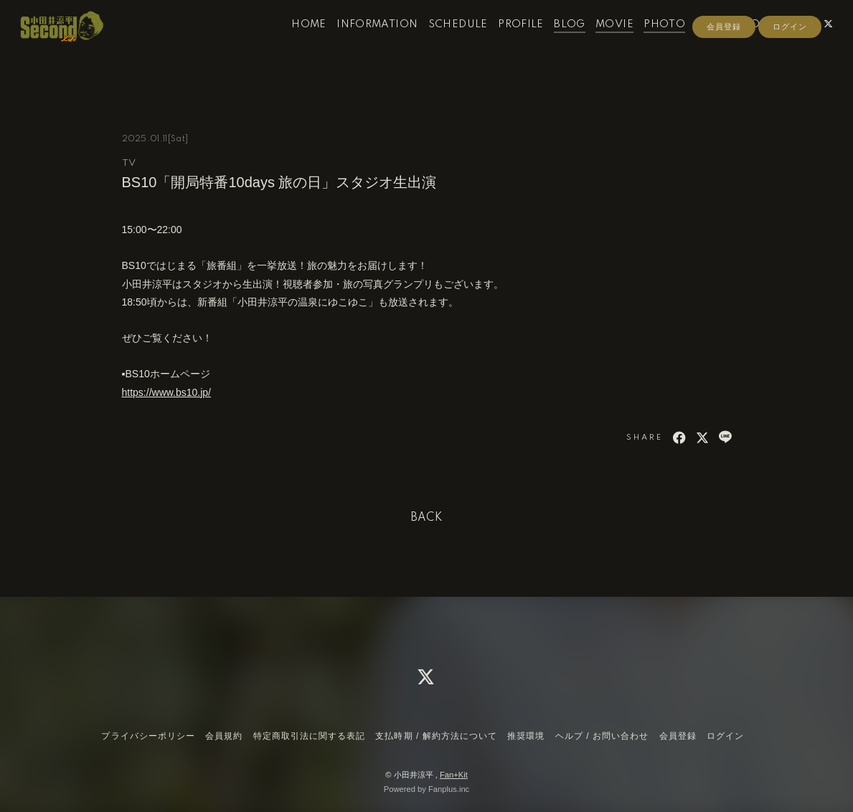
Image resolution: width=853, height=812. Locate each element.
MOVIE (601, 42)
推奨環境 (526, 736)
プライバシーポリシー (147, 736)
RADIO (700, 42)
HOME (295, 42)
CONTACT (756, 42)
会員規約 (223, 736)
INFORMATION (363, 42)
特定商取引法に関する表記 (309, 736)
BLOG (556, 42)
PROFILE (507, 42)
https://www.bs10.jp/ (167, 392)
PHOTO (650, 42)
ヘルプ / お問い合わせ (602, 736)
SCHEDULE (444, 42)
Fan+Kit (454, 774)
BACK (426, 518)
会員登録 (724, 66)
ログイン (790, 66)
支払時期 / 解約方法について (436, 736)
